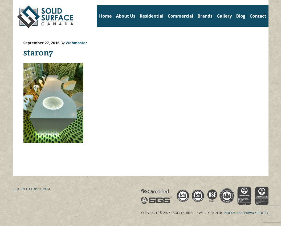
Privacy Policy (256, 213)
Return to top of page (32, 189)
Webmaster (76, 42)
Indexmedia (233, 213)
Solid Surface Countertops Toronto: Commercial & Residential (15, 16)
